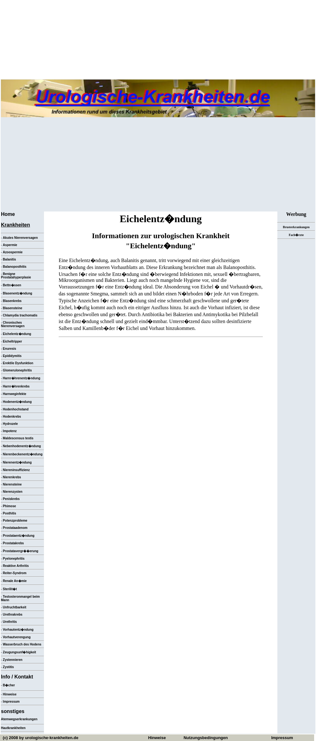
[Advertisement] (158, 164)
